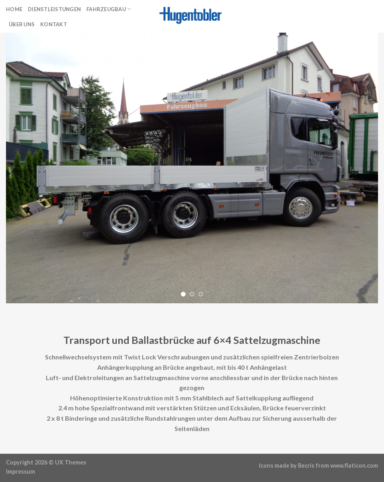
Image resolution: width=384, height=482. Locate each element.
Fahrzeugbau (108, 9)
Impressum (20, 471)
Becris (306, 465)
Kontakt (53, 24)
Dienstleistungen (54, 9)
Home (14, 9)
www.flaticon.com (354, 465)
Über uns (22, 24)
